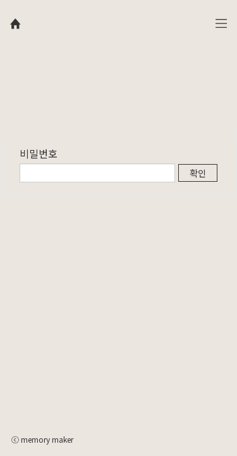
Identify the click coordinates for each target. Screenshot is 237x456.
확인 (198, 173)
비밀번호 (39, 153)
